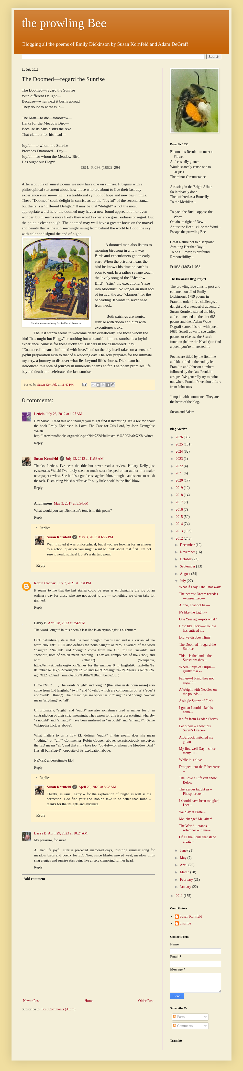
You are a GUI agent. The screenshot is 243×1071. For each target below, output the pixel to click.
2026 (180, 437)
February (187, 880)
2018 (180, 495)
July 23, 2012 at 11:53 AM (85, 459)
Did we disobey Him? (194, 637)
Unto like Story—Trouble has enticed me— (197, 628)
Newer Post (31, 1001)
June (183, 850)
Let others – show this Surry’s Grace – (195, 728)
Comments (183, 1026)
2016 (180, 509)
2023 (180, 459)
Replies (44, 528)
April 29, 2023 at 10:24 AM (68, 833)
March (185, 872)
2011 (180, 896)
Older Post (146, 1001)
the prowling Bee (64, 23)
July (183, 581)
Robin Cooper (45, 583)
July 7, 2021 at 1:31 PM (74, 583)
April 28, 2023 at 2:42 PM (66, 623)
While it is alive (190, 760)
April (184, 865)
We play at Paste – (192, 812)
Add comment (34, 879)
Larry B (40, 833)
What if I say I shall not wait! (200, 587)
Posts (179, 1017)
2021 (180, 473)
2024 (180, 451)
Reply (38, 443)
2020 (180, 480)
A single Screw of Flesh (196, 701)
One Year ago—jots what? (198, 619)
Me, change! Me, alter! (195, 819)
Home (89, 1001)
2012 (180, 538)
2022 (180, 466)
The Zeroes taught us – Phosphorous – (195, 791)
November (188, 552)
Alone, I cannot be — (194, 605)
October (186, 559)
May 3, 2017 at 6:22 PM (96, 537)
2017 (180, 502)
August (185, 574)
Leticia (39, 414)
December (187, 545)
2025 (180, 444)
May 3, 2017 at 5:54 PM (71, 503)
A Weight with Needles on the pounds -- (198, 692)
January (186, 887)
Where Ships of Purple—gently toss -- (197, 669)
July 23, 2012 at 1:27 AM (64, 414)
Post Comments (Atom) (58, 1009)
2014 (180, 524)
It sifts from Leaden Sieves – (199, 719)
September (188, 566)
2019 (180, 488)
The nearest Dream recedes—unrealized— (198, 596)
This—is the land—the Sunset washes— (195, 658)
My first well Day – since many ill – (197, 751)
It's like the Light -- (193, 612)
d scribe (185, 923)
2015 (180, 517)
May (183, 858)
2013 (180, 531)
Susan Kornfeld (46, 459)
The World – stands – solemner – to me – (194, 828)
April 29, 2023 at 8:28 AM (97, 787)
